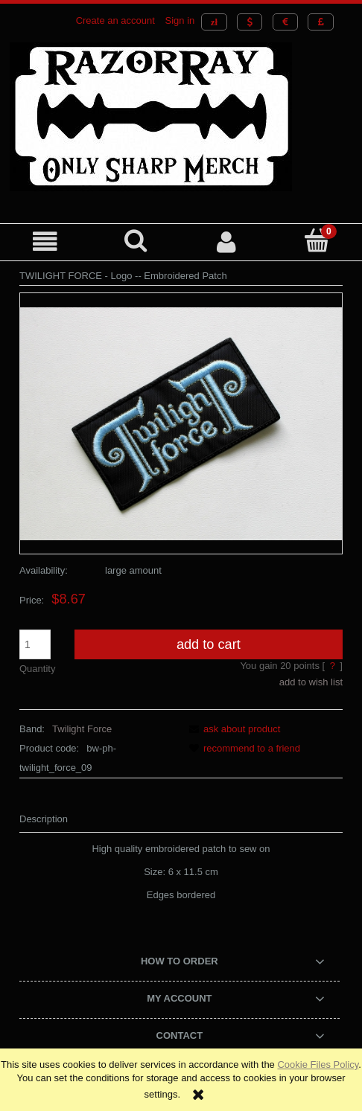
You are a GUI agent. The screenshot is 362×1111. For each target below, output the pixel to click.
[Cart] (317, 240)
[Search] (136, 240)
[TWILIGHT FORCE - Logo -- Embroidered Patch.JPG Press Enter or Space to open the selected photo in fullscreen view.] (181, 423)
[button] (45, 241)
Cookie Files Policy (317, 1064)
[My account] (226, 241)
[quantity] (35, 644)
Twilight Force (82, 728)
